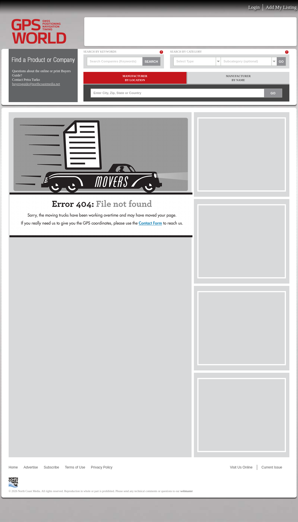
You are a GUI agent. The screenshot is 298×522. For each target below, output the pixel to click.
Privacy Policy (101, 467)
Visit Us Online (241, 467)
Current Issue (271, 467)
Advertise (31, 467)
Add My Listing (281, 7)
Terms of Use (75, 467)
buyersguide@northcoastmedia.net (36, 84)
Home (13, 467)
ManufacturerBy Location (135, 78)
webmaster (186, 491)
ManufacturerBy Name (238, 78)
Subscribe (51, 467)
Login (254, 7)
